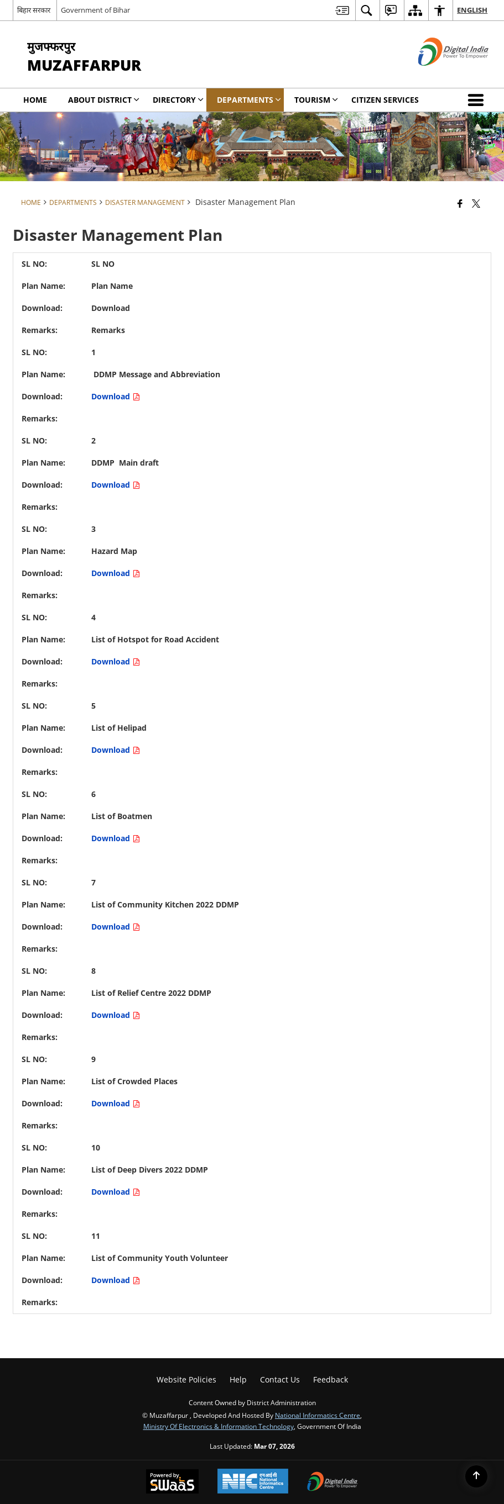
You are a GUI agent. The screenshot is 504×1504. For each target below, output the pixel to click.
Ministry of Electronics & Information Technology (218, 1426)
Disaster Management (145, 202)
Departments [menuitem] (249, 99)
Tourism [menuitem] (316, 99)
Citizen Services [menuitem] (385, 99)
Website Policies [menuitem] (186, 1379)
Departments (73, 202)
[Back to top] (476, 1476)
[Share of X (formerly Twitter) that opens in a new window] (476, 203)
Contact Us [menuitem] (280, 1379)
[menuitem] (342, 10)
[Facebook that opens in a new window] (460, 203)
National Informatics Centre (317, 1415)
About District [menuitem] (103, 99)
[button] (478, 100)
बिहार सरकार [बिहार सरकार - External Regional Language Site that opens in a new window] (33, 10)
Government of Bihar (95, 10)
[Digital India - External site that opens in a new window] (439, 75)
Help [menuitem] (238, 1379)
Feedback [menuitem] (330, 1379)
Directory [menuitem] (178, 99)
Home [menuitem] (35, 99)
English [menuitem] (472, 10)
